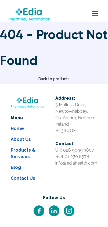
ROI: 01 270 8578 (72, 156)
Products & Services (23, 153)
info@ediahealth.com (76, 163)
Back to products (54, 79)
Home (17, 128)
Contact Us (23, 178)
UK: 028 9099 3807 (74, 150)
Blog (16, 167)
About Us (21, 139)
